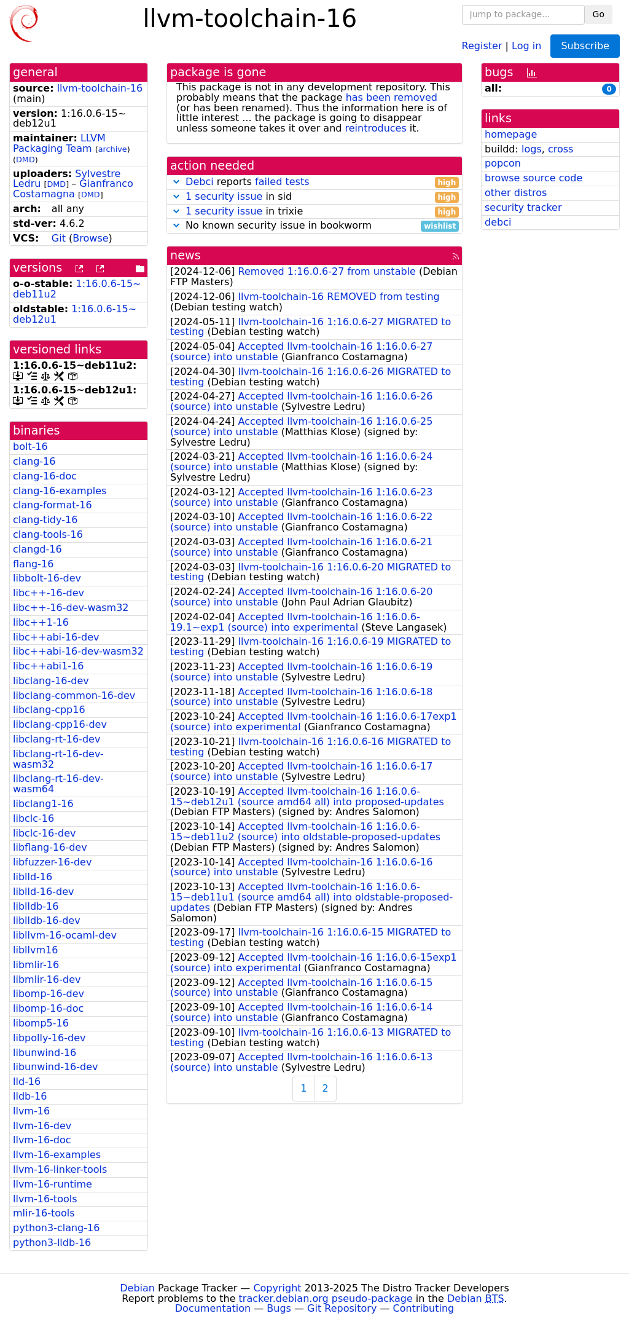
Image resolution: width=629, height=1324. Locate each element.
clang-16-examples (59, 491)
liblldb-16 (35, 906)
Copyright (277, 1288)
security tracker (523, 207)
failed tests (282, 181)
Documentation (213, 1308)
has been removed (391, 97)
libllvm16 (35, 950)
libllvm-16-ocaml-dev (65, 935)
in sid (314, 197)
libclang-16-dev (51, 681)
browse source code (533, 178)
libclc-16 (33, 818)
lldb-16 (30, 1096)
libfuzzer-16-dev (52, 862)
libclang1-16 (43, 804)
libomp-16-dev (48, 993)
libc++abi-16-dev (56, 637)
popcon (503, 163)
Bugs (279, 1308)
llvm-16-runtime (52, 1184)
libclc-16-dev (44, 833)
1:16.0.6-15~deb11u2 (77, 289)
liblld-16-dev (43, 891)
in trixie (314, 212)
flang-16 (33, 564)
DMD (25, 159)
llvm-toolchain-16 (100, 88)
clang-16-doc (45, 476)
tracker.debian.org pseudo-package (326, 1298)
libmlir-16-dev (46, 979)
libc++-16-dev (48, 593)
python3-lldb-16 (52, 1242)
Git (59, 238)
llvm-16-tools (45, 1199)
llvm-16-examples (57, 1154)
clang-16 (34, 461)
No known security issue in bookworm (314, 226)
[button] (176, 181)
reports (314, 182)
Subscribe (585, 46)
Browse (90, 238)
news (185, 255)
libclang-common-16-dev (74, 695)
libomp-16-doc (48, 1008)
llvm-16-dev (42, 1126)
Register (482, 45)
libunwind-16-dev (55, 1067)
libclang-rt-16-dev (56, 739)
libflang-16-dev (50, 847)
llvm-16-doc (42, 1140)
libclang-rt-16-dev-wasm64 (58, 784)
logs (532, 149)
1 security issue (224, 196)
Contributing (424, 1308)
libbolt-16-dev (47, 578)
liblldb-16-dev (46, 920)
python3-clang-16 (56, 1228)
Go (598, 14)
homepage (511, 134)
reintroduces (376, 128)
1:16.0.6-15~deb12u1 (74, 314)
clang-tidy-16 (45, 520)
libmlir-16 (36, 965)
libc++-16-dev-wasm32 (71, 607)
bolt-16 (30, 446)
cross (560, 149)
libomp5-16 (41, 1023)
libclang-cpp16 (49, 709)
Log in (526, 45)
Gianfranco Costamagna (73, 189)
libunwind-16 (44, 1052)
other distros (516, 193)
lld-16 (27, 1081)
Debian (137, 1288)
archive (112, 149)
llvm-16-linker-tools (60, 1169)
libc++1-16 (41, 622)
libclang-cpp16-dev (60, 724)
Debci (200, 181)
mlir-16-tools (44, 1213)
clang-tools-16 (48, 534)
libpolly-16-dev (49, 1038)
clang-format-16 (52, 505)
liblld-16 (32, 877)
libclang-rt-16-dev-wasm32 (58, 759)
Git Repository (342, 1308)
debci (498, 222)
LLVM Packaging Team (59, 143)
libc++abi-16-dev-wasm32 (78, 651)
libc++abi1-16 (48, 666)
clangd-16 (37, 549)
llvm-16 (31, 1111)
